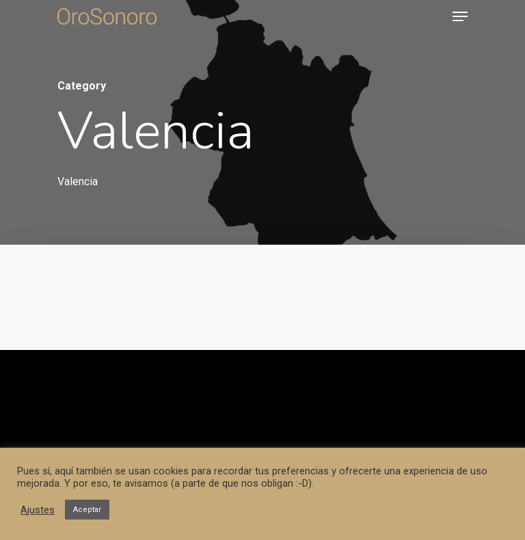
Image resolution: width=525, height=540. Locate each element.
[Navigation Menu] (460, 16)
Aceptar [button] (87, 509)
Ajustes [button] (38, 510)
